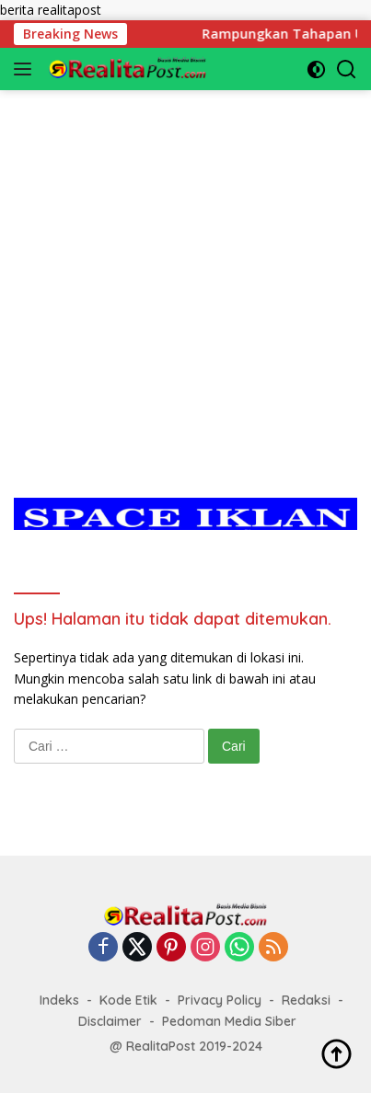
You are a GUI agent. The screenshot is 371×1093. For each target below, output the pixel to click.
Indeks (59, 1000)
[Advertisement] (185, 275)
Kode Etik (128, 1000)
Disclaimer (110, 1021)
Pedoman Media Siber (229, 1021)
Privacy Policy (219, 1000)
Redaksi (306, 1000)
